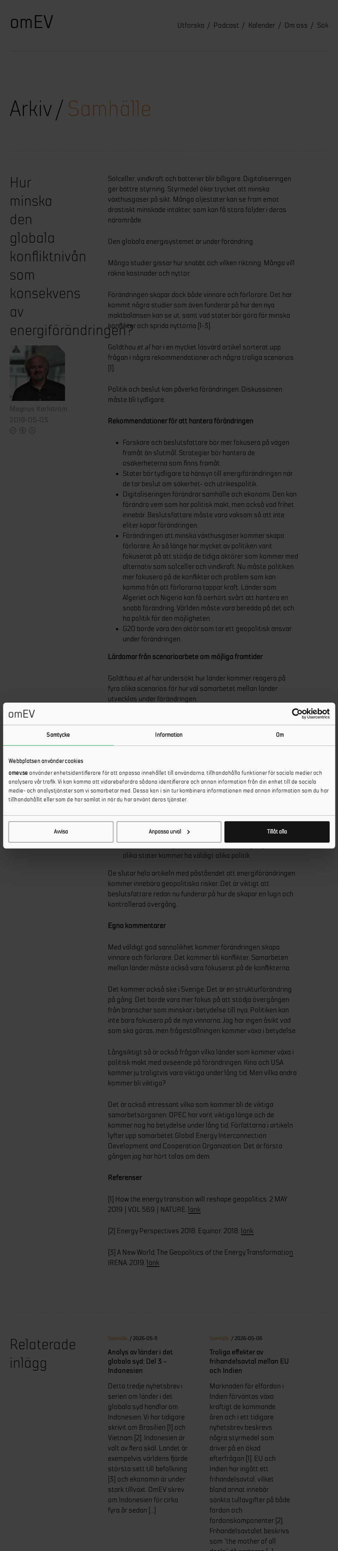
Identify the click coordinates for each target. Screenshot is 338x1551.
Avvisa (61, 831)
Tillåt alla (277, 831)
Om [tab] (280, 735)
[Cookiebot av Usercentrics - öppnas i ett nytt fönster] (297, 713)
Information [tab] (168, 735)
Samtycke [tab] (58, 735)
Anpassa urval (169, 831)
